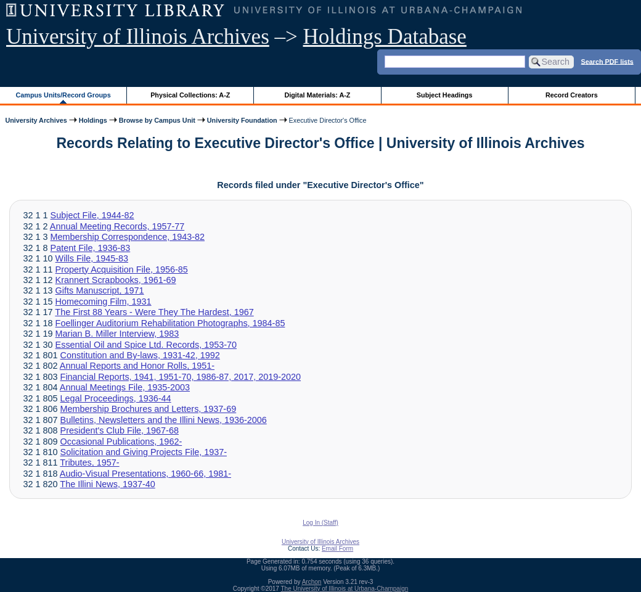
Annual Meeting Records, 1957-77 (117, 226)
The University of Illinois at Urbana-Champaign (345, 588)
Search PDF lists (607, 61)
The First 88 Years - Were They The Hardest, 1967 (154, 312)
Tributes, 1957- (89, 462)
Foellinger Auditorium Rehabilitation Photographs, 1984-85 (170, 323)
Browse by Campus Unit (157, 120)
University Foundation (242, 120)
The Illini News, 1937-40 (107, 484)
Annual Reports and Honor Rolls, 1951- (137, 366)
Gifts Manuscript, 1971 (99, 290)
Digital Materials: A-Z (317, 95)
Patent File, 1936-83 (91, 248)
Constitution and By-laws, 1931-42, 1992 (140, 355)
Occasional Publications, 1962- (121, 441)
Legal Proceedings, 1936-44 (115, 398)
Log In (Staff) (320, 522)
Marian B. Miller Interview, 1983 (117, 334)
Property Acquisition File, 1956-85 (121, 269)
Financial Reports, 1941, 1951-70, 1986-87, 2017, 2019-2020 (180, 377)
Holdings (93, 120)
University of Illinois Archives (137, 37)
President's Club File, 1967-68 (119, 430)
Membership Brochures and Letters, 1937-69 (148, 409)
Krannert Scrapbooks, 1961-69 (115, 280)
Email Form (337, 548)
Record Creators (571, 95)
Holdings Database (385, 37)
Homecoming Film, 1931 (103, 301)
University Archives (36, 120)
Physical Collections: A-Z (190, 95)
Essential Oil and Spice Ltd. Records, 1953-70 (146, 345)
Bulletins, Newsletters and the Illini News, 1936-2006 (163, 420)
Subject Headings (445, 95)
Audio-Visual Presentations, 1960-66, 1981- (145, 474)
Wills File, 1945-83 (91, 258)
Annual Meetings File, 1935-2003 (125, 387)
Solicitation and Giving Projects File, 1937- (143, 452)
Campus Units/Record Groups (63, 95)
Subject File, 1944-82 (92, 215)
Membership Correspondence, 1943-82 (128, 237)
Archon (312, 581)
